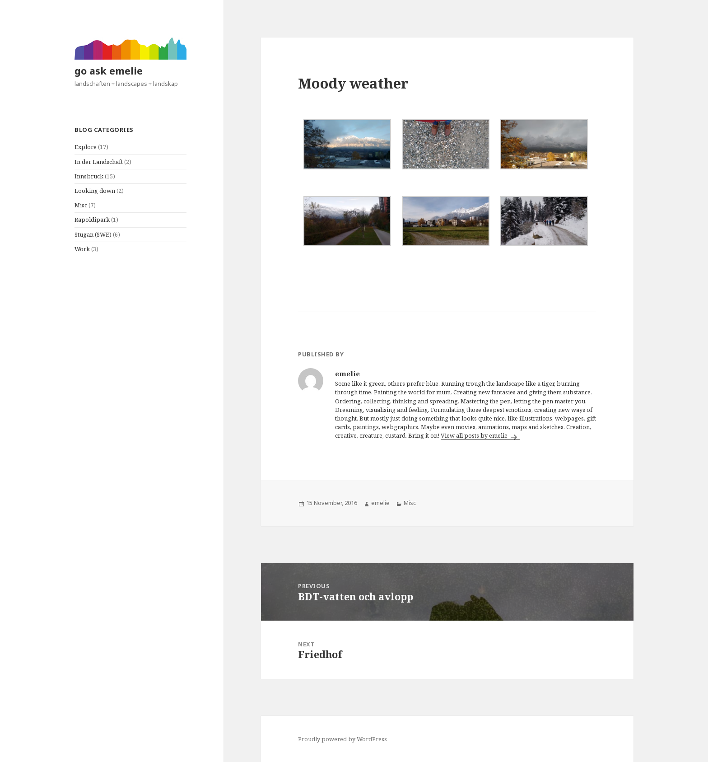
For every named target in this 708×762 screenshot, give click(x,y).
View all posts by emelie (475, 435)
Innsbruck (89, 176)
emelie (380, 503)
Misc (81, 205)
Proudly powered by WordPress (342, 739)
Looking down (95, 191)
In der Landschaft (99, 162)
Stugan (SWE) (93, 234)
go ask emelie (109, 70)
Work (82, 249)
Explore (86, 147)
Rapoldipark (92, 219)
